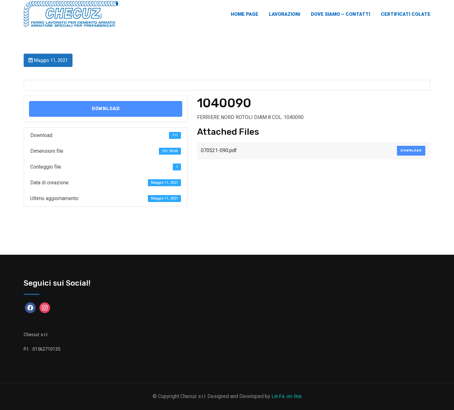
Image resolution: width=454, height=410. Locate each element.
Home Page (244, 14)
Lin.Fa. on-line (286, 396)
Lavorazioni (284, 14)
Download (106, 108)
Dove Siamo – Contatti (340, 14)
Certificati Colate (405, 14)
